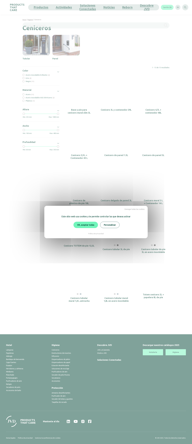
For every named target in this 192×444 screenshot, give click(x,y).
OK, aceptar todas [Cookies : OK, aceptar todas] (85, 225)
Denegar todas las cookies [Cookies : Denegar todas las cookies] (135, 209)
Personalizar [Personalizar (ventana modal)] (110, 225)
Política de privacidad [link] (96, 233)
